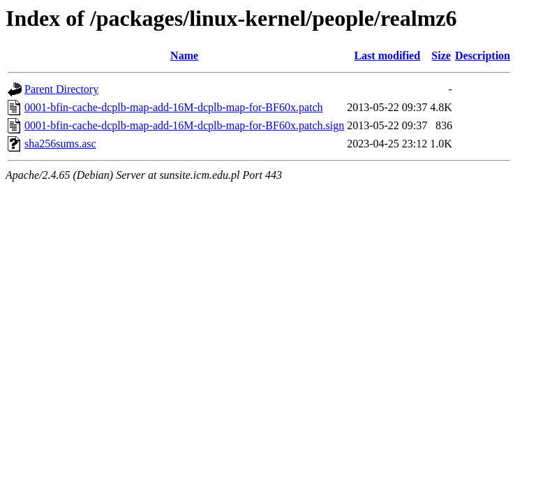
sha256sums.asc (60, 144)
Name (184, 55)
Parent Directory (61, 89)
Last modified (387, 55)
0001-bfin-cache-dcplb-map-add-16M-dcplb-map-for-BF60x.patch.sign (184, 125)
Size (441, 55)
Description (482, 55)
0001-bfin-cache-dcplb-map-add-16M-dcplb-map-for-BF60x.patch (173, 107)
